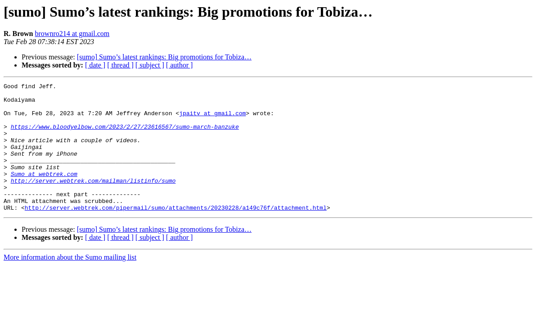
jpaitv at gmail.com (212, 120)
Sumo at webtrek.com (44, 193)
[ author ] (179, 65)
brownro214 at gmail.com (72, 33)
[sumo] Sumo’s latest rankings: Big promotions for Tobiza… (164, 57)
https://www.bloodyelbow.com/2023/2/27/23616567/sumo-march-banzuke (125, 136)
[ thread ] (120, 65)
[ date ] (95, 65)
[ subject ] (149, 65)
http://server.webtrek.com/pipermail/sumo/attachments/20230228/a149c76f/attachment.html (176, 233)
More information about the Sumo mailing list (70, 283)
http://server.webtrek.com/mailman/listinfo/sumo (93, 201)
